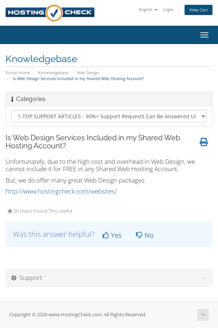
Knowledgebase (53, 72)
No (145, 235)
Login (168, 9)
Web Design (88, 72)
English (148, 9)
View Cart (198, 9)
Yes (112, 235)
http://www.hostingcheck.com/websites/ (61, 191)
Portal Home (18, 72)
